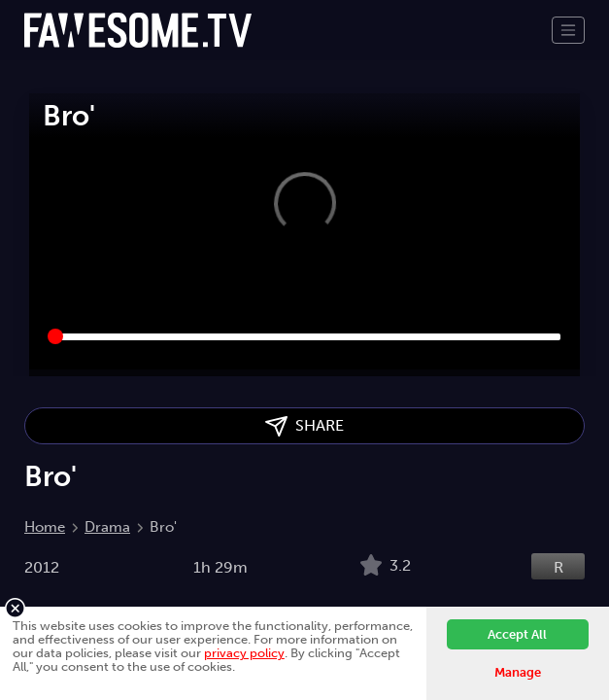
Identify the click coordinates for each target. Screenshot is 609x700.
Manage (517, 672)
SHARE (304, 426)
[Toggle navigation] (568, 30)
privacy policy (244, 653)
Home (44, 527)
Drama (107, 527)
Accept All (517, 634)
